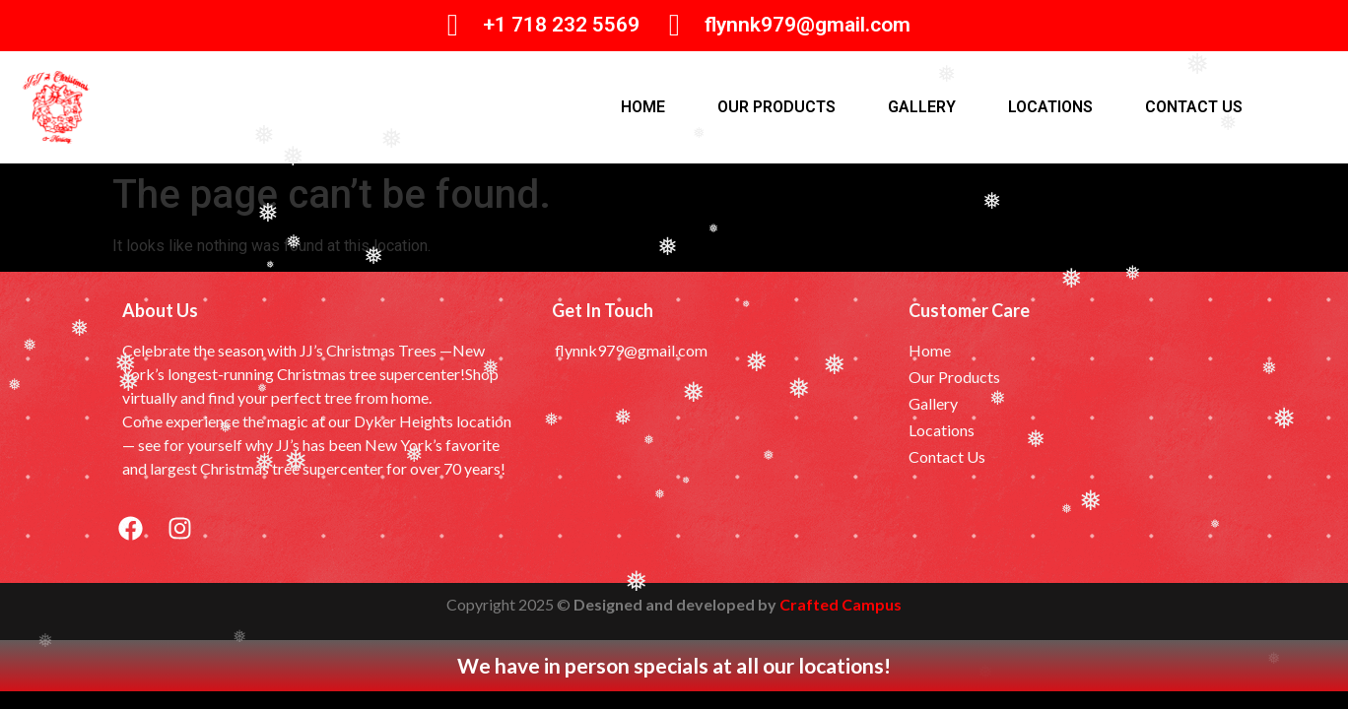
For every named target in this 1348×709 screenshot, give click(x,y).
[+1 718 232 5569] (453, 25)
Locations (1050, 106)
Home (643, 106)
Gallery (922, 106)
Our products (776, 106)
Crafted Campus (840, 604)
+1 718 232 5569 (561, 24)
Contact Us (1194, 106)
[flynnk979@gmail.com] (674, 25)
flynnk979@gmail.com (807, 24)
